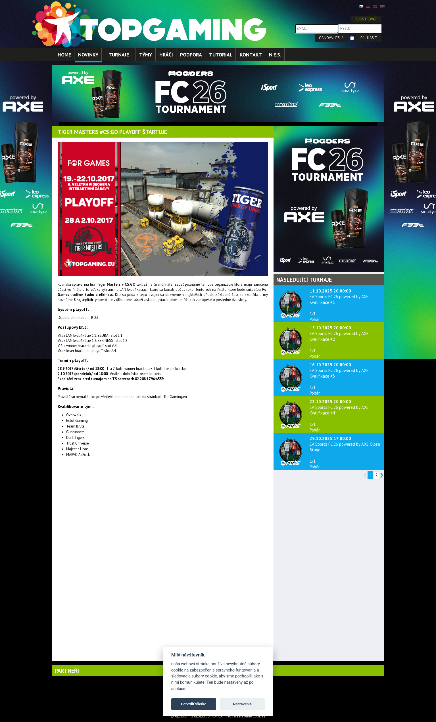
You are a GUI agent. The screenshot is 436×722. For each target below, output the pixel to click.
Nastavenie (242, 704)
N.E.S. (275, 54)
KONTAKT (251, 54)
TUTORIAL (221, 54)
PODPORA (191, 54)
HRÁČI (166, 54)
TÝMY (145, 54)
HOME (64, 54)
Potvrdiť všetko (193, 704)
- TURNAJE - (119, 54)
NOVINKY (88, 54)
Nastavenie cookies (249, 716)
